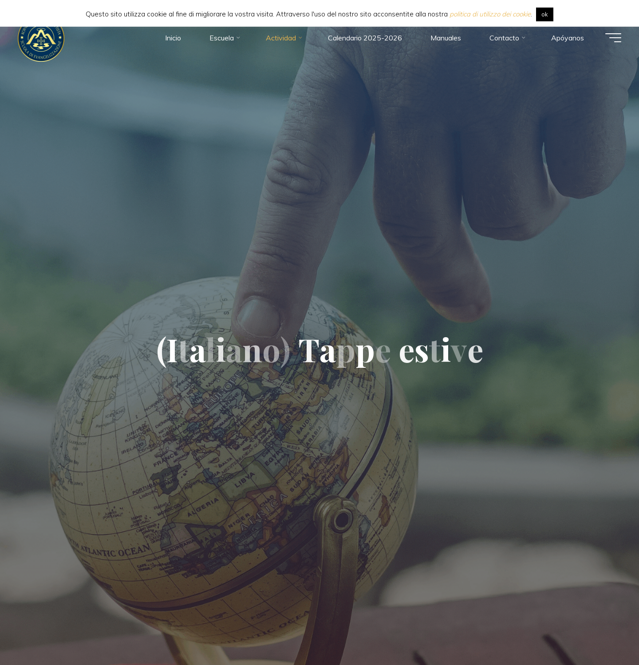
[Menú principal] (613, 37)
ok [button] (544, 14)
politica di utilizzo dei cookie (490, 14)
